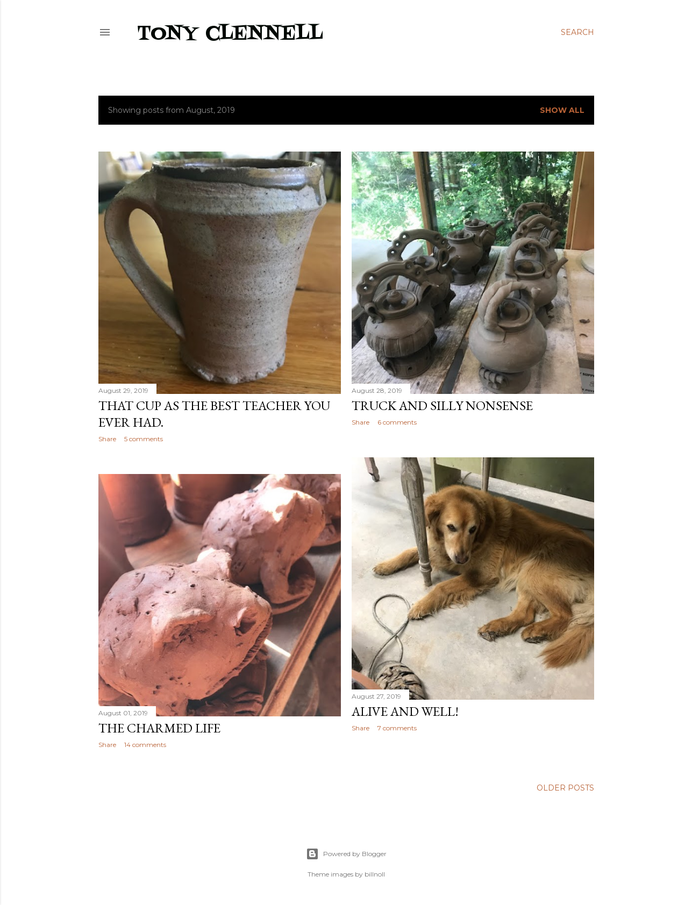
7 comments (397, 728)
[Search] (577, 32)
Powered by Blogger (346, 853)
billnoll (375, 874)
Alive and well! (405, 711)
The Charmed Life (159, 728)
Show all (562, 110)
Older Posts (565, 788)
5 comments (143, 439)
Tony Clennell (230, 34)
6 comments (397, 422)
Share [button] (107, 439)
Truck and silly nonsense (442, 405)
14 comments (145, 745)
